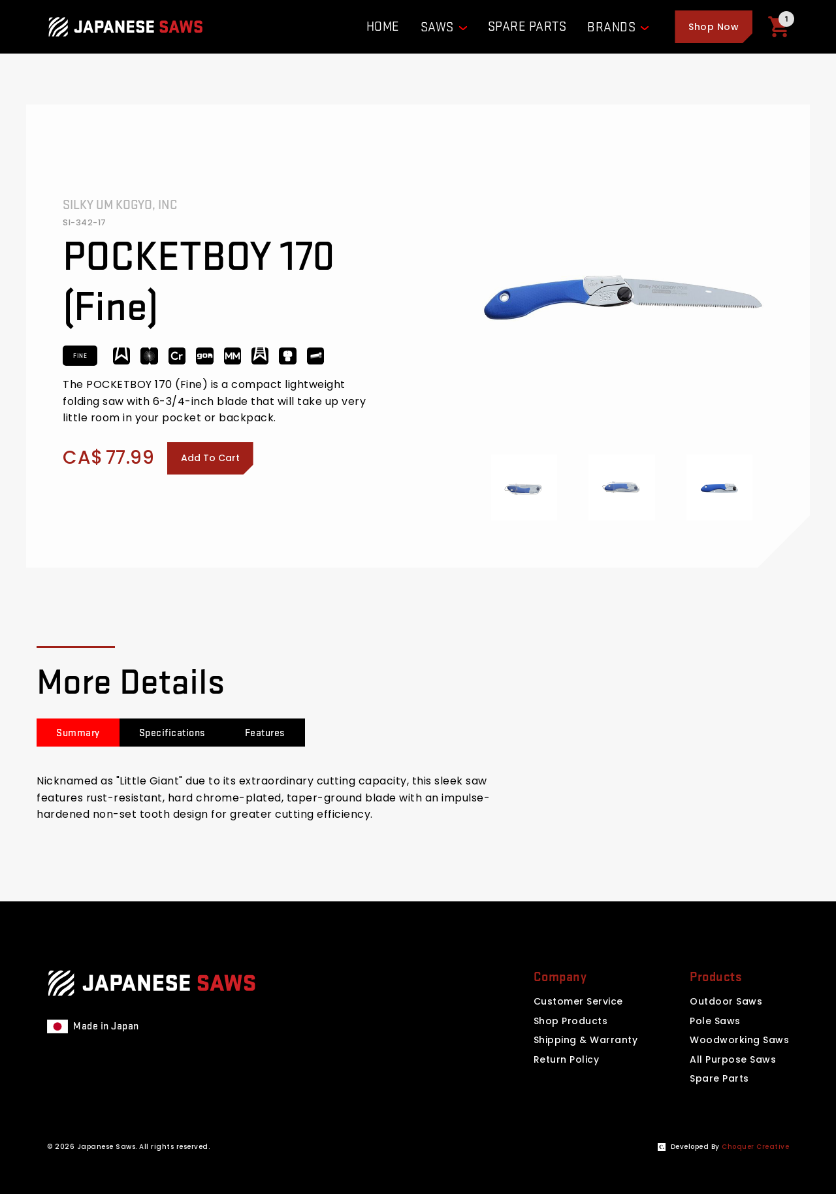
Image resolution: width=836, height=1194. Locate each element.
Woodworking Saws (739, 1039)
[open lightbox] (524, 488)
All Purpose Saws (733, 1059)
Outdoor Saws (726, 1001)
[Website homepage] (125, 26)
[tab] (78, 732)
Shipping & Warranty (586, 1039)
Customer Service (578, 1001)
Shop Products (571, 1020)
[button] (713, 26)
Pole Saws (715, 1020)
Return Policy (567, 1059)
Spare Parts (719, 1078)
